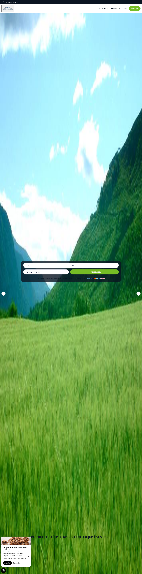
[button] (3, 294)
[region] (16, 552)
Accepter (7, 563)
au (73, 265)
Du (28, 265)
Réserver (134, 8)
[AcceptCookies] (3, 570)
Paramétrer (17, 563)
